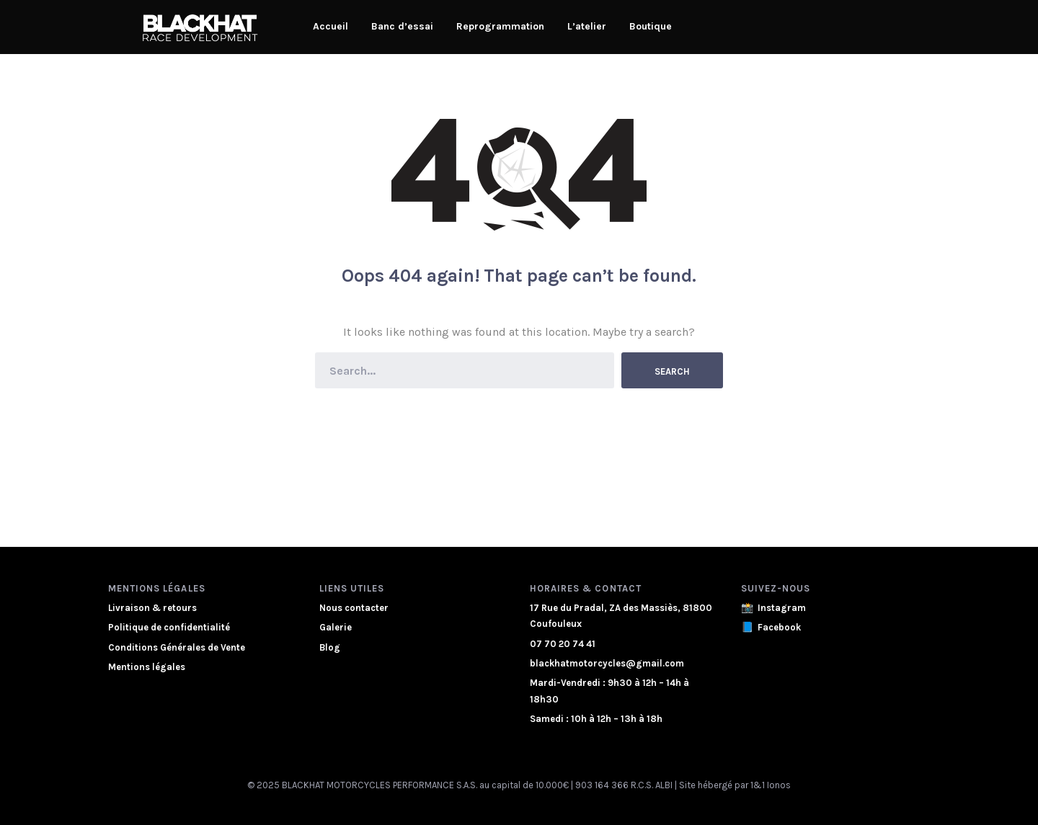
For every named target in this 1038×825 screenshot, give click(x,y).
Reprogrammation (500, 26)
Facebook (779, 627)
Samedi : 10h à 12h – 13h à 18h (596, 718)
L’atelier (586, 26)
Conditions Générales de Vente (176, 647)
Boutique (650, 26)
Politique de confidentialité (169, 627)
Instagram (782, 607)
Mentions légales (146, 666)
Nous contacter (354, 607)
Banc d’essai (402, 26)
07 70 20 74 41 (562, 643)
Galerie (335, 627)
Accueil (330, 26)
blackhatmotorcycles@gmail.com (607, 663)
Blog (329, 647)
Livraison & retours (152, 607)
